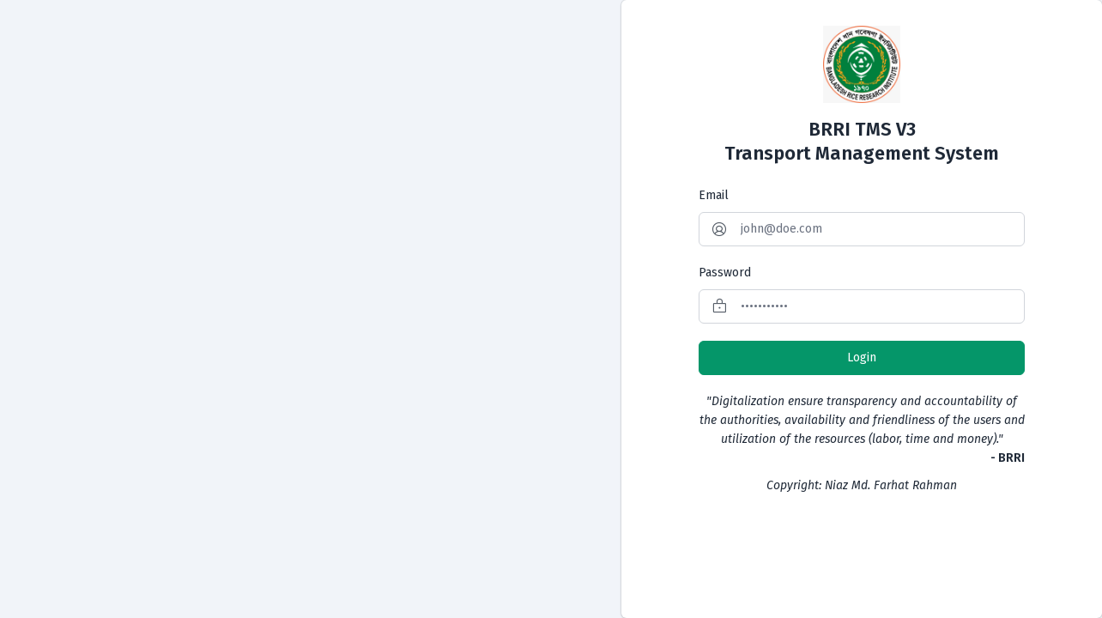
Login (861, 357)
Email (714, 195)
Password (725, 272)
